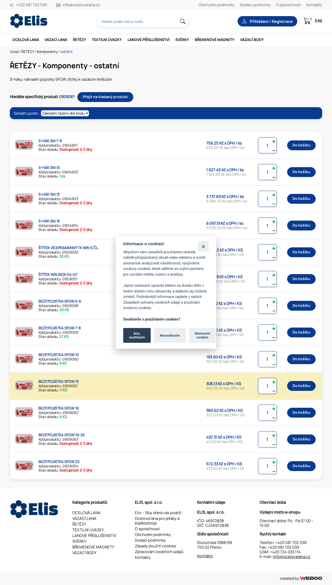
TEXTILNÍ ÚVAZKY (107, 39)
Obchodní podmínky (217, 5)
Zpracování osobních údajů (159, 551)
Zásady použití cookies (155, 546)
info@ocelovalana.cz (81, 5)
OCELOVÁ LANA (25, 39)
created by (301, 578)
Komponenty (47, 51)
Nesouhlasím (170, 335)
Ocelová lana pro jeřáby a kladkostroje (157, 521)
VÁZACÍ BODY (252, 39)
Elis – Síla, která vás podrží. (159, 512)
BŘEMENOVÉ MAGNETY (214, 39)
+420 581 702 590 (31, 5)
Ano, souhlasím (137, 335)
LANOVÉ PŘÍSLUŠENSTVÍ (149, 39)
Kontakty (314, 5)
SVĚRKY (182, 39)
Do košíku (301, 144)
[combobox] (143, 21)
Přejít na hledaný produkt (105, 96)
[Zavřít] (203, 246)
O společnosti (288, 5)
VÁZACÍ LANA (56, 39)
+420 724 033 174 (285, 552)
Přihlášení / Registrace (267, 21)
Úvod (14, 51)
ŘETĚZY (79, 39)
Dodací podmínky (255, 5)
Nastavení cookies (202, 335)
